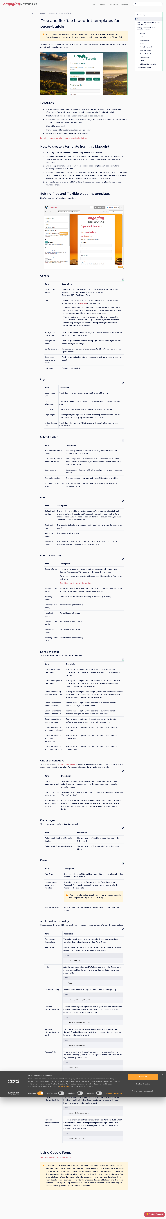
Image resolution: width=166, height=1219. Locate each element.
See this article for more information (75, 583)
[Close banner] (162, 1196)
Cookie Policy (65, 1208)
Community (114, 4)
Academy (124, 4)
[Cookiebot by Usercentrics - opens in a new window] (13, 1214)
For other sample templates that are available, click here (64, 138)
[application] (154, 1215)
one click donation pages (66, 764)
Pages (42, 13)
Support (103, 4)
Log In (95, 4)
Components (52, 13)
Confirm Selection (143, 1205)
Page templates (65, 13)
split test (83, 303)
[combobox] (148, 4)
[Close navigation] (32, 13)
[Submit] (135, 4)
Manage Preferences (114, 1215)
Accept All (143, 1198)
